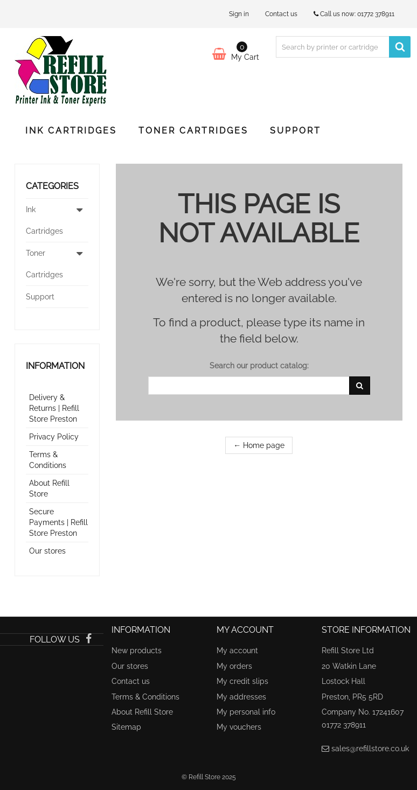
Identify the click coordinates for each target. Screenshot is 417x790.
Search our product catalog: (259, 365)
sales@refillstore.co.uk (370, 748)
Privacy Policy (54, 436)
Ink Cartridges (71, 130)
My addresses (241, 697)
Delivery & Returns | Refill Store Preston (54, 408)
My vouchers (239, 727)
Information (55, 366)
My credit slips (242, 681)
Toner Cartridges (193, 130)
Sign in (239, 14)
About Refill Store (142, 712)
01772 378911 (375, 14)
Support (295, 130)
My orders (234, 666)
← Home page (258, 445)
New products (137, 650)
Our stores (47, 551)
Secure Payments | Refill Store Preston (58, 522)
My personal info (246, 712)
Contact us (281, 14)
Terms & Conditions (145, 697)
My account (237, 650)
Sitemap (126, 727)
